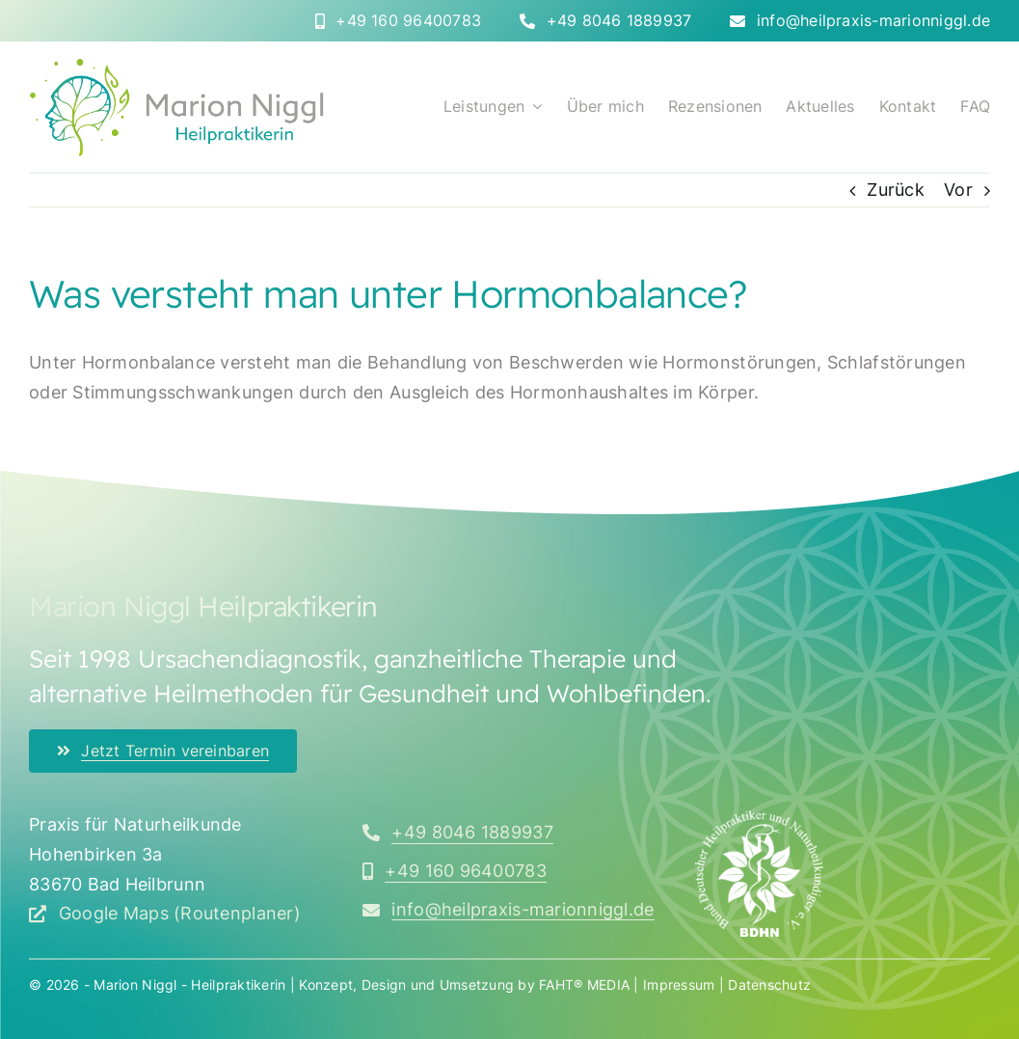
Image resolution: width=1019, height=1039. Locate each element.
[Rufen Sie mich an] (457, 832)
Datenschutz (769, 984)
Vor (958, 189)
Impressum (678, 984)
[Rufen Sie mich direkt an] (398, 20)
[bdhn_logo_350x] (759, 818)
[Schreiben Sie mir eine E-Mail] (508, 909)
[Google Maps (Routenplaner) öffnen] (165, 913)
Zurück (896, 189)
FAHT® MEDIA (584, 984)
